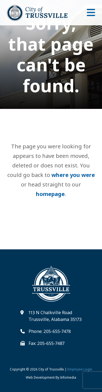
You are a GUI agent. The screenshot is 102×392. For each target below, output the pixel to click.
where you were (73, 175)
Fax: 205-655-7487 (46, 343)
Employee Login (79, 369)
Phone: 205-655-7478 (50, 331)
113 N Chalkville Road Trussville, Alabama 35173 (55, 316)
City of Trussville (51, 369)
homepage (50, 194)
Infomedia (68, 377)
